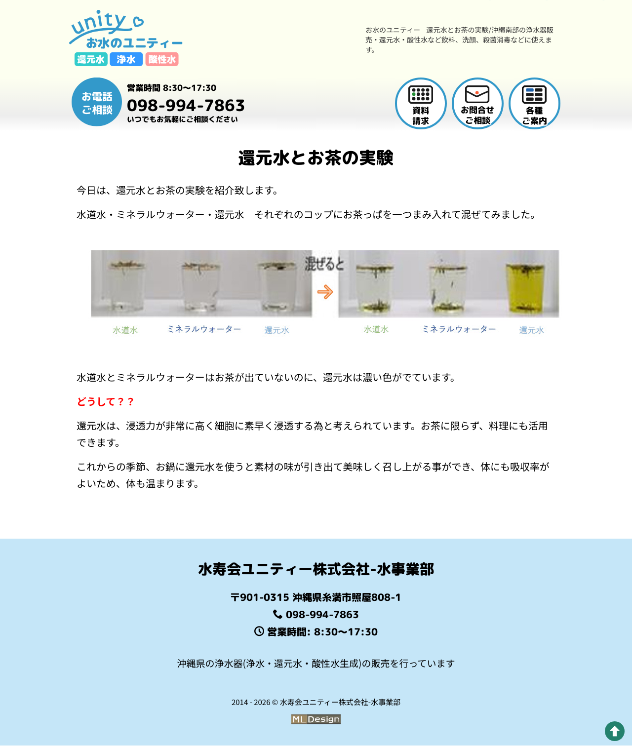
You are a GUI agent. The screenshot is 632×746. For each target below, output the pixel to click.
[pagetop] (615, 731)
